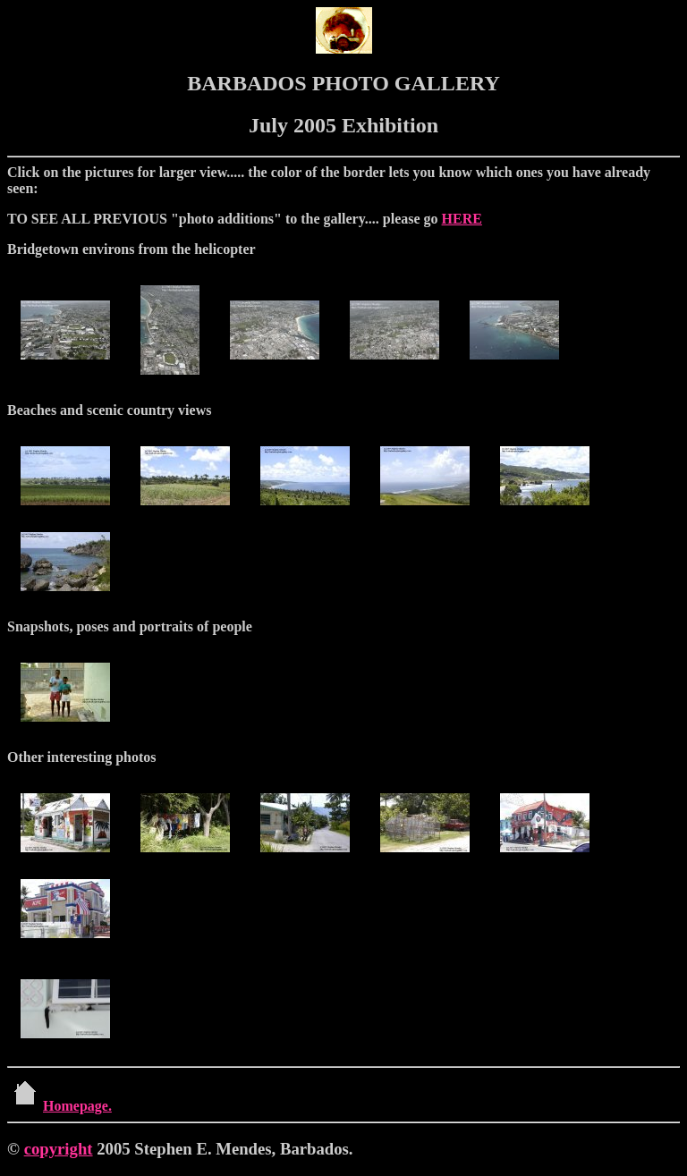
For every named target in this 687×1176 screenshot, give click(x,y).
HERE (462, 218)
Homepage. (59, 1105)
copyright (58, 1148)
